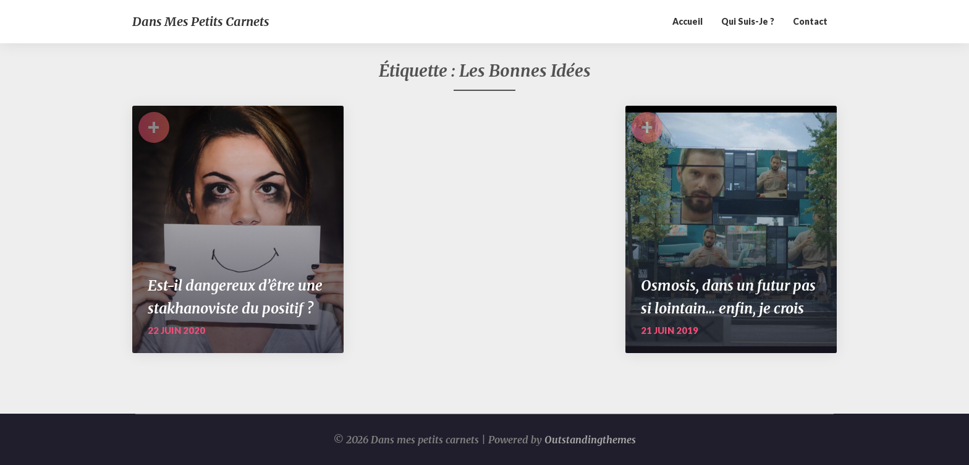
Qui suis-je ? (747, 21)
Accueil (687, 21)
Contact (810, 21)
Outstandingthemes (590, 439)
